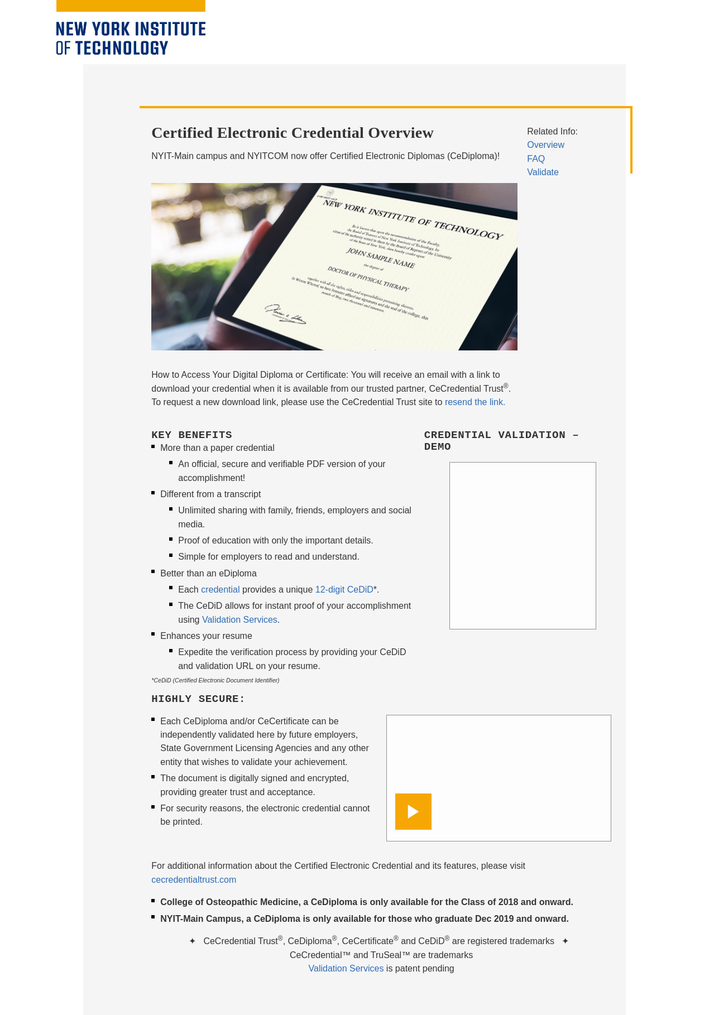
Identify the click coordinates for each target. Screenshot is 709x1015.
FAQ (536, 158)
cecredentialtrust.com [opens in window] (193, 879)
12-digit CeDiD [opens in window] (344, 589)
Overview (545, 145)
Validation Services (239, 619)
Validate (543, 172)
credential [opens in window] (220, 589)
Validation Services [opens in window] (346, 968)
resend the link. (475, 402)
